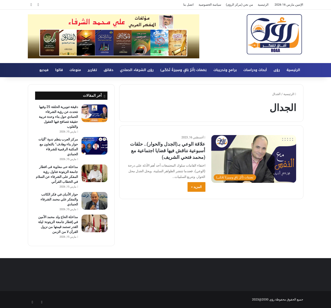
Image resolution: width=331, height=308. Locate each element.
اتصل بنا (188, 4)
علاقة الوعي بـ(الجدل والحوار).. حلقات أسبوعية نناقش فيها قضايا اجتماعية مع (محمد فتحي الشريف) (167, 150)
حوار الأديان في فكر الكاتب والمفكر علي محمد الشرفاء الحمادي (59, 199)
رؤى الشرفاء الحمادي (137, 70)
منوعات (75, 70)
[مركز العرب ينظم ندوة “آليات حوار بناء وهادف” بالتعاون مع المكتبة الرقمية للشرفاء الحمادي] (94, 146)
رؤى (277, 70)
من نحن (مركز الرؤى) (239, 4)
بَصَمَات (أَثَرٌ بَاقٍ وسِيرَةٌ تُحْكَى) (183, 70)
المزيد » (196, 187)
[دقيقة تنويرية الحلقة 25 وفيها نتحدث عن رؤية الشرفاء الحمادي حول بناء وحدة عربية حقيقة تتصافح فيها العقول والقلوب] (94, 113)
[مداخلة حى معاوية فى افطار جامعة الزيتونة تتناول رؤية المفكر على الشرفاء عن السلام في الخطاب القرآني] (94, 173)
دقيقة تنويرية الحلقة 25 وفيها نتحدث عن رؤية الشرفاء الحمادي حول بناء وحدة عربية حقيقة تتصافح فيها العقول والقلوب (58, 116)
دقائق (108, 70)
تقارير (92, 70)
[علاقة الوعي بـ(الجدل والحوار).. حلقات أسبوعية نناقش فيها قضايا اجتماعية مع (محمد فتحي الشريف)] (253, 159)
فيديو (44, 70)
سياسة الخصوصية (210, 4)
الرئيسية (263, 4)
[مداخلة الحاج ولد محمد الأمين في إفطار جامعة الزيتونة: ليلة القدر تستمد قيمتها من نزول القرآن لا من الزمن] (94, 223)
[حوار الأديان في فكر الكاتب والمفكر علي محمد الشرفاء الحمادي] (94, 201)
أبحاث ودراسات (255, 70)
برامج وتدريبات (225, 70)
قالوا (59, 70)
